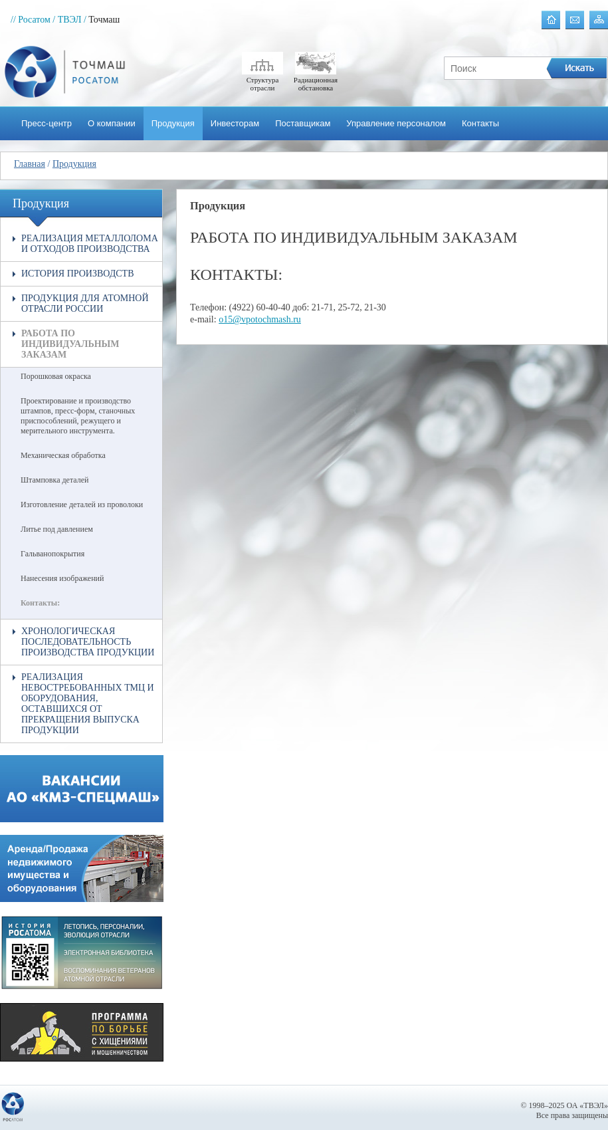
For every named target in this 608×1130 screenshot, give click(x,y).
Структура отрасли (262, 80)
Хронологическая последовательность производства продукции (87, 641)
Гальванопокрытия (52, 553)
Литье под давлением (57, 529)
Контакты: (40, 603)
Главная (29, 164)
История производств (77, 274)
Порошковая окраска (56, 376)
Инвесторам (235, 123)
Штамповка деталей (54, 480)
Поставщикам (302, 123)
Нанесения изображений (62, 578)
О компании (112, 123)
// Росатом (31, 20)
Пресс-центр (46, 123)
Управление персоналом (396, 123)
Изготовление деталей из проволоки (82, 504)
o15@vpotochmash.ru (260, 319)
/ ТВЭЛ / (69, 20)
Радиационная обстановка (316, 80)
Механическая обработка (63, 455)
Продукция (173, 123)
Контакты (480, 123)
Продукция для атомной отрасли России (85, 303)
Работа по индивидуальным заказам (70, 344)
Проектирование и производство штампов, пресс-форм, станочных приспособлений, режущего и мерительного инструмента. (78, 415)
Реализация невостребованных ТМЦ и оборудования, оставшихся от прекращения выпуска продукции (87, 703)
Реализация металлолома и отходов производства (89, 243)
